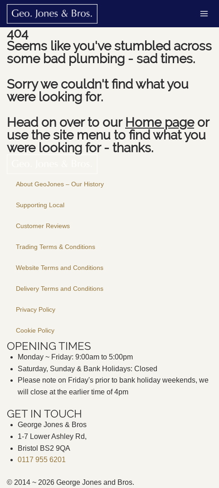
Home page (159, 122)
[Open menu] (203, 13)
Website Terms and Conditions (59, 267)
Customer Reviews (43, 225)
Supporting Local (40, 205)
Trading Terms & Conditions (55, 246)
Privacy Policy (35, 309)
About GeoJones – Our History (60, 184)
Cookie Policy (35, 330)
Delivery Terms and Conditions (59, 288)
